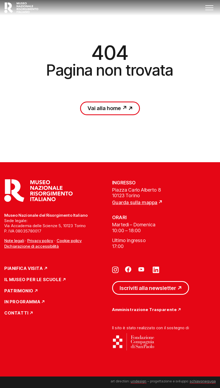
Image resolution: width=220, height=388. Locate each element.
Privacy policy (40, 240)
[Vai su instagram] (115, 269)
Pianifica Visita (23, 268)
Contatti (16, 313)
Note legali (14, 240)
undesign (138, 381)
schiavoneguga (203, 381)
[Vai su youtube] (142, 269)
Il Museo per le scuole (32, 279)
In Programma (22, 302)
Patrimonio (18, 291)
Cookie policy (69, 240)
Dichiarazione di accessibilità (31, 246)
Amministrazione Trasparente (144, 310)
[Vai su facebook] (128, 269)
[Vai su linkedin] (156, 269)
